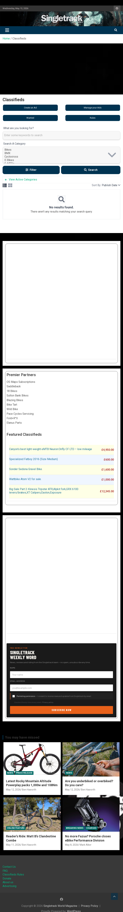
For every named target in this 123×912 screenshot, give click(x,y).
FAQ (5, 870)
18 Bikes (12, 391)
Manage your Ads (92, 107)
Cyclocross (61, 156)
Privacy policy (47, 702)
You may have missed (22, 737)
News (10, 773)
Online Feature (15, 828)
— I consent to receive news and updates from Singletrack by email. (54, 696)
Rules (92, 118)
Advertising (9, 886)
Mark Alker (85, 844)
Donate (7, 878)
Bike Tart (12, 404)
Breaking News (74, 828)
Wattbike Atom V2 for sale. (25, 479)
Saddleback (14, 386)
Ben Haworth (29, 789)
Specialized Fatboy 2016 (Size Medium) (33, 459)
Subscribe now (62, 710)
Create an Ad (30, 107)
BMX (61, 153)
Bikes (61, 150)
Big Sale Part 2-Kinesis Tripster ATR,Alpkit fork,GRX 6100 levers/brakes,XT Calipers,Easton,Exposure (43, 490)
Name (12, 668)
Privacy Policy (89, 906)
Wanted (30, 118)
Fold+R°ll (12, 418)
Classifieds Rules (13, 874)
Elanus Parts (14, 422)
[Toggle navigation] (7, 30)
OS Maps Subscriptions (21, 382)
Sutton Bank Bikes (17, 395)
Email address (17, 681)
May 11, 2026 (13, 844)
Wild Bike (12, 409)
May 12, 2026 (13, 789)
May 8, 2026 (71, 844)
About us (8, 882)
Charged (91, 828)
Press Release (24, 773)
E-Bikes (61, 160)
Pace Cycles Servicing (20, 413)
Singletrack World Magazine (60, 906)
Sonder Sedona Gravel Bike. (25, 469)
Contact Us (9, 866)
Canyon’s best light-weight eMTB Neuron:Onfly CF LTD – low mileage (50, 449)
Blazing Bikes (15, 400)
